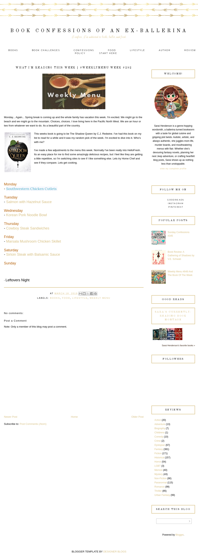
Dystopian (159, 445)
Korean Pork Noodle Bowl (26, 215)
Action (157, 420)
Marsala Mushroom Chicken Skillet (33, 241)
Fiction (157, 453)
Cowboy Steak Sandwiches (27, 228)
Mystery (158, 474)
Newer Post (10, 416)
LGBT (157, 466)
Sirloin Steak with (20, 254)
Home (74, 416)
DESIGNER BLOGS (114, 551)
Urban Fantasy (162, 495)
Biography (159, 428)
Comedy (158, 436)
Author (165, 50)
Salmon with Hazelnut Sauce (29, 202)
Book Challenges (46, 50)
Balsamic (41, 254)
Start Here (108, 53)
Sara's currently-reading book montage (173, 316)
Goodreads (175, 200)
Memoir (158, 470)
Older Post (137, 416)
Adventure (159, 424)
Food (112, 50)
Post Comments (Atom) (33, 423)
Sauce (54, 254)
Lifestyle (138, 50)
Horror (157, 461)
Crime (157, 440)
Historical (159, 457)
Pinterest (175, 207)
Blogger (179, 534)
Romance (159, 486)
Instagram (176, 203)
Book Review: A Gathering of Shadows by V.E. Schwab (181, 255)
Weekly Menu (100, 298)
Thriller (158, 491)
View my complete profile (173, 169)
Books (13, 50)
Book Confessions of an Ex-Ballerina (99, 30)
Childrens (159, 432)
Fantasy (158, 449)
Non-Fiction (160, 478)
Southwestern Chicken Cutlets (31, 188)
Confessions (84, 50)
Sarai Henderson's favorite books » (178, 345)
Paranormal (160, 482)
